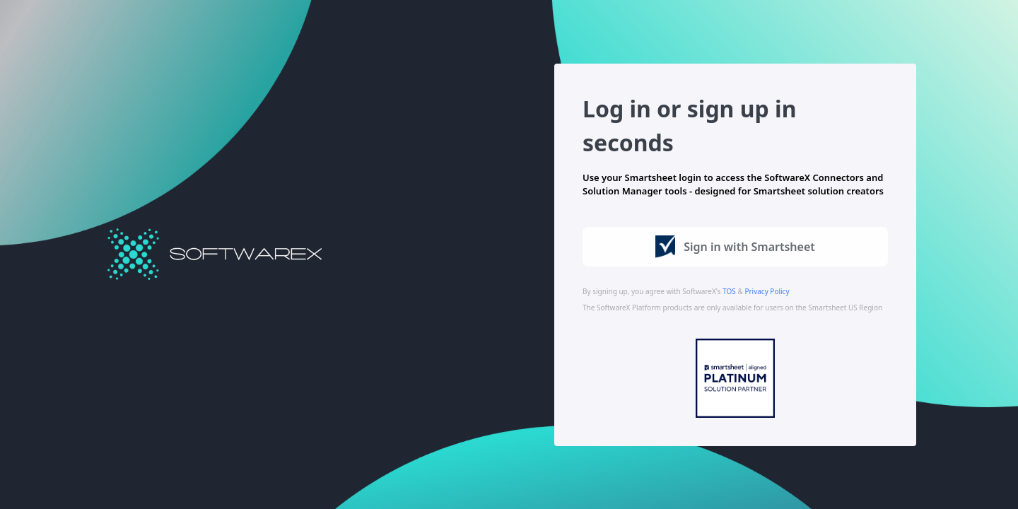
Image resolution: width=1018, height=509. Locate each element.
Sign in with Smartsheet (735, 246)
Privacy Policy (766, 291)
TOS (729, 291)
